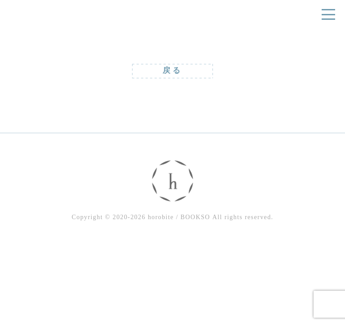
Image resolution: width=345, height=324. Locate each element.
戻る (172, 70)
